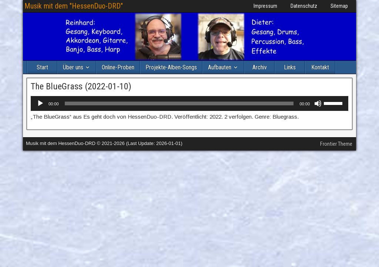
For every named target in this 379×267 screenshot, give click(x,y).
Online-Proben (118, 67)
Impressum (265, 6)
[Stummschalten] (318, 103)
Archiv (259, 67)
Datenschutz (304, 6)
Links (290, 67)
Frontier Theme (336, 144)
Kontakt (320, 67)
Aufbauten (219, 67)
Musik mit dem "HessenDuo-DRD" (73, 5)
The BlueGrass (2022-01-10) (81, 86)
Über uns (73, 67)
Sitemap (339, 6)
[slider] (179, 103)
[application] (189, 103)
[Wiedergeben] (40, 103)
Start (42, 67)
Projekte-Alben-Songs (171, 67)
